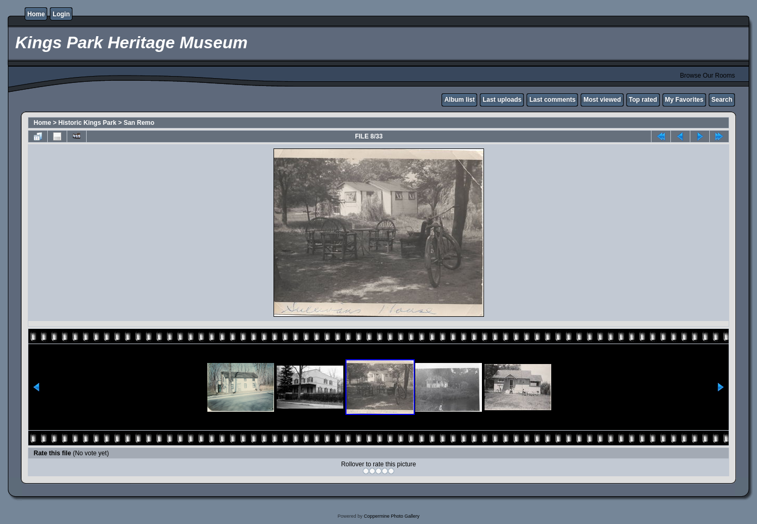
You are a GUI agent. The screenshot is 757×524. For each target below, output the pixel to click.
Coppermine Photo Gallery (391, 516)
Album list (459, 99)
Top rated (643, 99)
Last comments (552, 99)
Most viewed (602, 99)
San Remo (138, 122)
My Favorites (684, 99)
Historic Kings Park (87, 122)
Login (61, 14)
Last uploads (501, 99)
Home (36, 14)
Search (721, 99)
